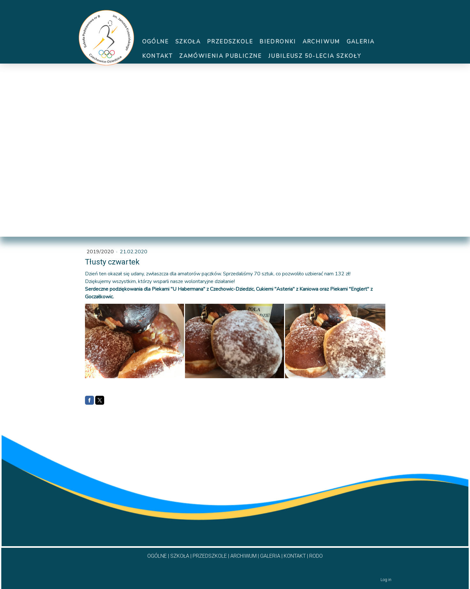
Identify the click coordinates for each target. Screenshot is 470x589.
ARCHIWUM (243, 556)
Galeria (361, 41)
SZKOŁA (179, 556)
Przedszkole (230, 41)
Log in (386, 579)
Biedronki (277, 41)
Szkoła (188, 41)
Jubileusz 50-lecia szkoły (314, 56)
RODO (316, 556)
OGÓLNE (157, 556)
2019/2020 (101, 251)
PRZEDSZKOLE (210, 556)
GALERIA (270, 556)
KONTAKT (295, 556)
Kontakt (157, 56)
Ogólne (155, 41)
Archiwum (321, 41)
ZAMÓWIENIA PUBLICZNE (220, 56)
